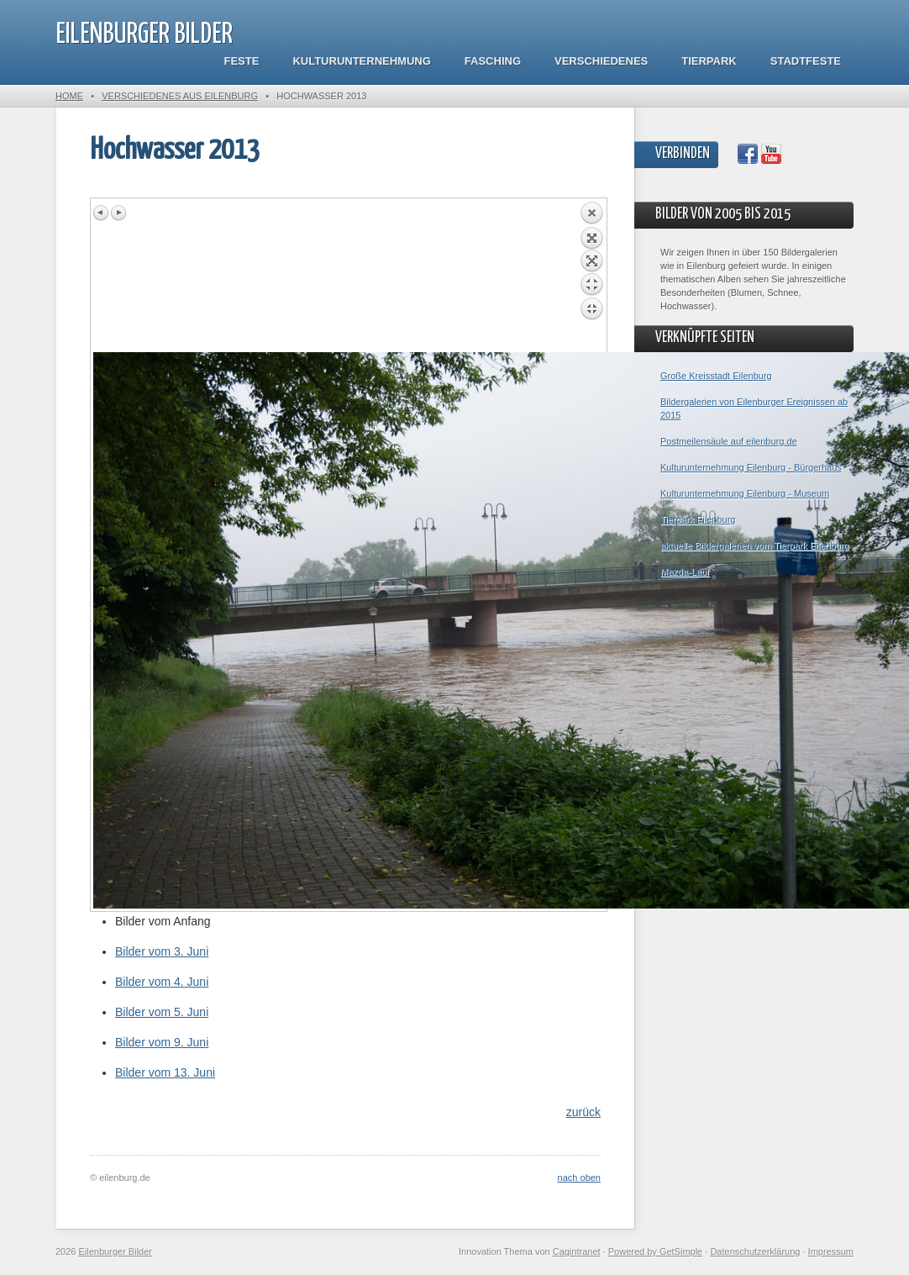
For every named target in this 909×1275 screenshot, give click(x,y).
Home (69, 96)
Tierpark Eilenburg (697, 519)
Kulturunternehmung (361, 61)
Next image (118, 212)
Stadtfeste (805, 61)
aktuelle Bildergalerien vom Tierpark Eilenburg (754, 545)
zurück (583, 1112)
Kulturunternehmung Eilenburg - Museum (744, 493)
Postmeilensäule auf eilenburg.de (728, 441)
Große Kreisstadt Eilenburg (716, 376)
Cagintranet (577, 1251)
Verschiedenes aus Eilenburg (180, 96)
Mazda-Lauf (684, 571)
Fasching (493, 61)
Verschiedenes (601, 61)
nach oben (579, 1177)
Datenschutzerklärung (755, 1251)
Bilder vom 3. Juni (161, 951)
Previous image (101, 212)
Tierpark (708, 61)
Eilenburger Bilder (144, 35)
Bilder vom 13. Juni (165, 1072)
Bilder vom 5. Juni (161, 1012)
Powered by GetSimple (655, 1251)
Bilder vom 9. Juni (161, 1042)
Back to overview (591, 276)
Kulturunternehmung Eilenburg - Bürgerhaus (751, 467)
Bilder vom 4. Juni (161, 981)
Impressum (831, 1251)
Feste (242, 61)
